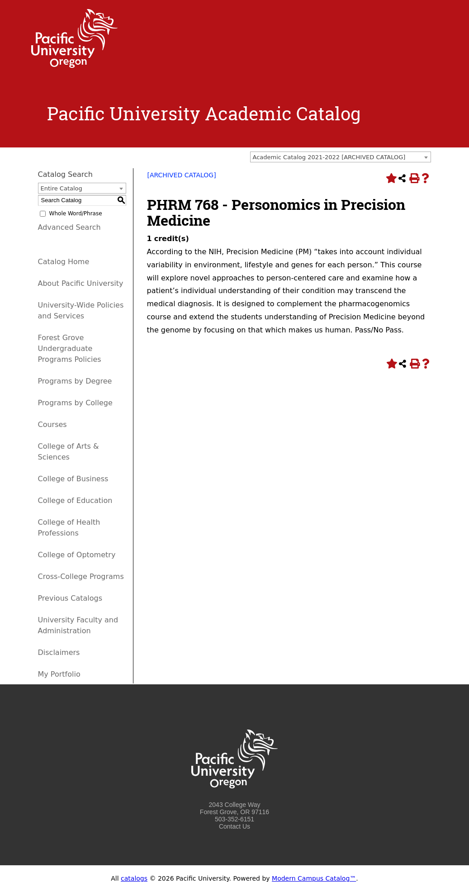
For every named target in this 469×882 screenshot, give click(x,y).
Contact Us (234, 826)
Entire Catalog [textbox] (61, 188)
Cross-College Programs (81, 576)
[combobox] (340, 157)
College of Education (75, 500)
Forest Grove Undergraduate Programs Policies (69, 348)
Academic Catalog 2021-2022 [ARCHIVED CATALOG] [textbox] (329, 157)
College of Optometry (77, 554)
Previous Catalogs (70, 598)
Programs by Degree (75, 381)
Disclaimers (59, 652)
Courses (52, 424)
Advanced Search (69, 227)
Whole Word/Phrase (75, 213)
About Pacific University (80, 283)
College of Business (73, 478)
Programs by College (75, 402)
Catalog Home (64, 261)
